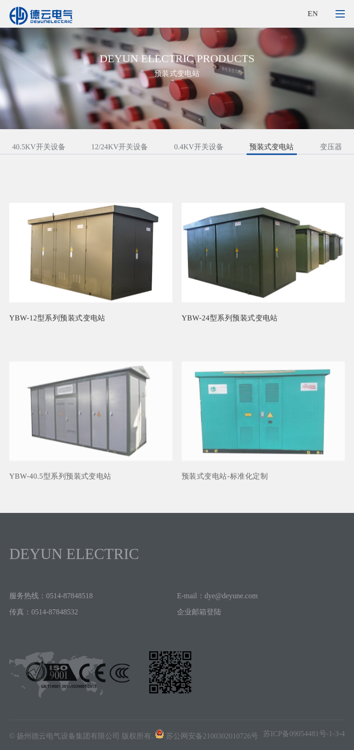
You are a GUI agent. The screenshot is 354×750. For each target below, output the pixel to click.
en (312, 14)
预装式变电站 (271, 149)
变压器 (331, 149)
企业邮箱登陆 (199, 612)
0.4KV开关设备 (199, 149)
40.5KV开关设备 (38, 149)
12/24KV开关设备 (119, 149)
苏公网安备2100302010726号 (212, 736)
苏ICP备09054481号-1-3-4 (304, 734)
